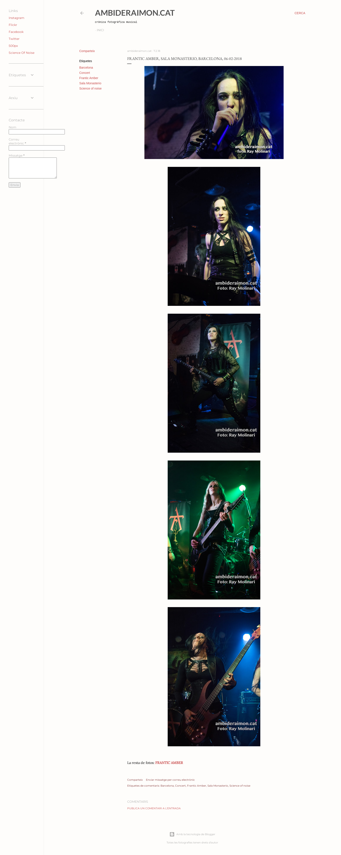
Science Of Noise (21, 53)
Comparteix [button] (87, 51)
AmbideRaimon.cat (135, 12)
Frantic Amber (88, 78)
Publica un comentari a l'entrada (154, 808)
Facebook (16, 32)
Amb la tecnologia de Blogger (192, 834)
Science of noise (90, 88)
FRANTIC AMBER (169, 762)
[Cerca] (299, 13)
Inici (100, 30)
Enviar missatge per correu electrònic (170, 779)
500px (13, 46)
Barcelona (86, 67)
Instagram (16, 18)
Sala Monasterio (90, 83)
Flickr (13, 25)
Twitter (14, 39)
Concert (84, 72)
